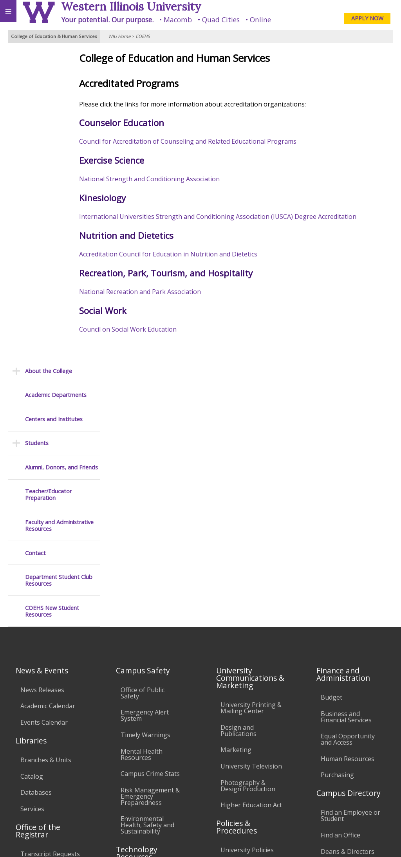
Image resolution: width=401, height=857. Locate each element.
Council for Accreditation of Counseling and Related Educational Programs (217, 141)
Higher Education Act (251, 537)
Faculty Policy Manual (251, 621)
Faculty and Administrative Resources (59, 212)
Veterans (159, 792)
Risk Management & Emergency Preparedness (150, 528)
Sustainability (116, 792)
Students (37, 129)
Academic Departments (56, 82)
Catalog (31, 508)
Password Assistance (151, 647)
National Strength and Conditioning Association (178, 179)
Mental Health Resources (142, 486)
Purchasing (337, 507)
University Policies (247, 582)
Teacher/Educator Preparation (48, 181)
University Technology (138, 689)
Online (260, 19)
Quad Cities (221, 19)
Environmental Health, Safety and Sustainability (147, 557)
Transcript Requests (50, 586)
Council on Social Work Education (157, 329)
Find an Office (340, 567)
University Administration (342, 603)
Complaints (237, 711)
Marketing (235, 482)
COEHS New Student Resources (52, 298)
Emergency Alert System (145, 447)
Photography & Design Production (247, 518)
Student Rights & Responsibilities (245, 692)
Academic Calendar (47, 438)
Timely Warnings (145, 467)
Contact (35, 239)
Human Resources (347, 491)
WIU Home (119, 36)
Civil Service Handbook (237, 669)
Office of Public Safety (142, 425)
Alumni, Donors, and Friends (61, 154)
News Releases (42, 422)
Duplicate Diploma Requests (47, 605)
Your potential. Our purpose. (107, 19)
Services (32, 541)
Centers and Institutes (54, 106)
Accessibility (22, 792)
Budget (331, 429)
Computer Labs (143, 608)
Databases (36, 525)
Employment (68, 792)
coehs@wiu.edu (315, 824)
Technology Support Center (151, 667)
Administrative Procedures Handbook (241, 644)
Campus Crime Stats (150, 506)
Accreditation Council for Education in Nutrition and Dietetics (198, 254)
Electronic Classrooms (138, 628)
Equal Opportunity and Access (348, 471)
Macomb (178, 19)
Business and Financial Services (346, 449)
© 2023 (234, 840)
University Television (251, 498)
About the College (48, 57)
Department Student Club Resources (58, 267)
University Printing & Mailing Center (251, 440)
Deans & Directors (347, 583)
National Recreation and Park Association (169, 291)
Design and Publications (238, 462)
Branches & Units (45, 492)
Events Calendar (44, 454)
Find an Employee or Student (350, 548)
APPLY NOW (367, 18)
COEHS (142, 36)
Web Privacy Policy (379, 840)
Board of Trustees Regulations (247, 601)
